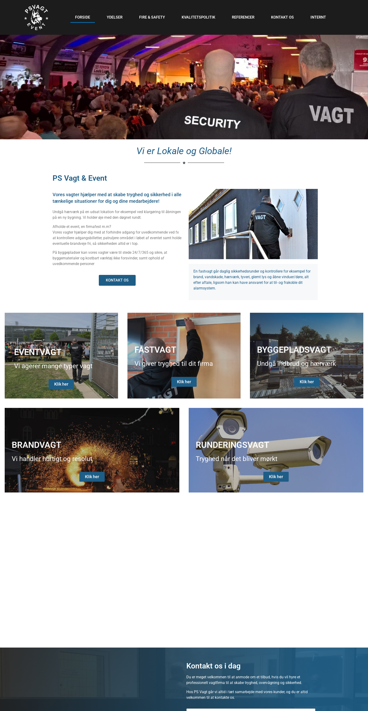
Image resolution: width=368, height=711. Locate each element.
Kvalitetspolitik (198, 17)
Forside (82, 17)
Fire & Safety (152, 17)
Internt (318, 17)
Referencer (243, 17)
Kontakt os (282, 17)
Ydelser (115, 17)
